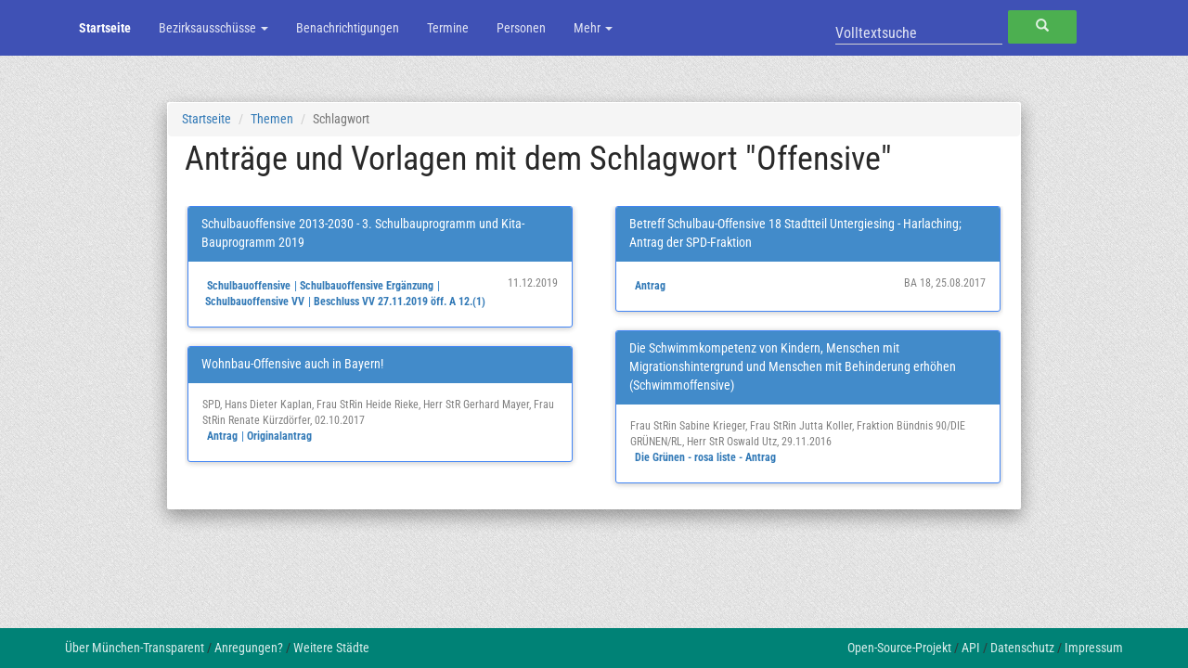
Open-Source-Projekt (899, 647)
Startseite (105, 27)
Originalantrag (279, 436)
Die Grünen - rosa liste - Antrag (705, 457)
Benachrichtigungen (347, 27)
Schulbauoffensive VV (254, 301)
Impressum (1094, 647)
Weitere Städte (331, 647)
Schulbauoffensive (249, 285)
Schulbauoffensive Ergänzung (366, 285)
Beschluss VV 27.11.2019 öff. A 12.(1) (399, 301)
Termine (448, 27)
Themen (272, 118)
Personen (521, 27)
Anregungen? (248, 647)
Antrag (222, 436)
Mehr (593, 27)
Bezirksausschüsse (213, 27)
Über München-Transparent (134, 647)
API (971, 647)
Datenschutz (1022, 647)
